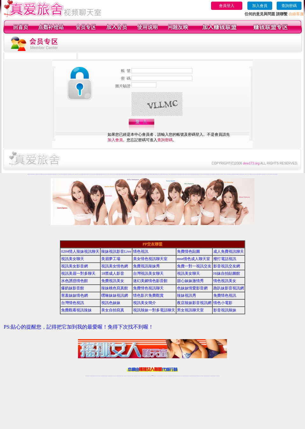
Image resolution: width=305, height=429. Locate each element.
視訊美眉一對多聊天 (78, 273)
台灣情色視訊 (72, 303)
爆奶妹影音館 (72, 288)
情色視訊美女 (224, 281)
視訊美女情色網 (114, 266)
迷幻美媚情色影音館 (150, 281)
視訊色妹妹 (110, 303)
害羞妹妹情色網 (74, 295)
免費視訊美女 (112, 281)
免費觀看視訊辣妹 (76, 310)
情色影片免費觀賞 (148, 295)
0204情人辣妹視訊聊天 (80, 251)
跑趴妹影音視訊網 (228, 288)
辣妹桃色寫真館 (114, 288)
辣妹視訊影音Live (116, 251)
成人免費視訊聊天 (228, 251)
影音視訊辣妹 (224, 310)
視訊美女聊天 (72, 259)
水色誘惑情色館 (74, 281)
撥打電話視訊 (224, 259)
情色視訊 (140, 251)
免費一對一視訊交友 (194, 266)
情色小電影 (222, 303)
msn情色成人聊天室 (193, 259)
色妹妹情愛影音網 (192, 288)
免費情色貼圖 (188, 251)
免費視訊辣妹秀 (146, 266)
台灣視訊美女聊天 (148, 273)
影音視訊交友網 (226, 266)
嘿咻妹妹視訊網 (114, 295)
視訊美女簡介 (144, 303)
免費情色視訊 (224, 295)
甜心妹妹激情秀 (190, 281)
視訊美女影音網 (74, 266)
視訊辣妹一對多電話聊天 (154, 310)
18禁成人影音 (112, 273)
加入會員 (259, 6)
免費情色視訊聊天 (148, 288)
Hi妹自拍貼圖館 (226, 273)
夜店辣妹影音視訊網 (194, 303)
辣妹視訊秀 (186, 295)
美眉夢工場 (110, 259)
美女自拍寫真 (112, 310)
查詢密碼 (289, 6)
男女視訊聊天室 (190, 310)
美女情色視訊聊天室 (150, 259)
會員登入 (226, 6)
